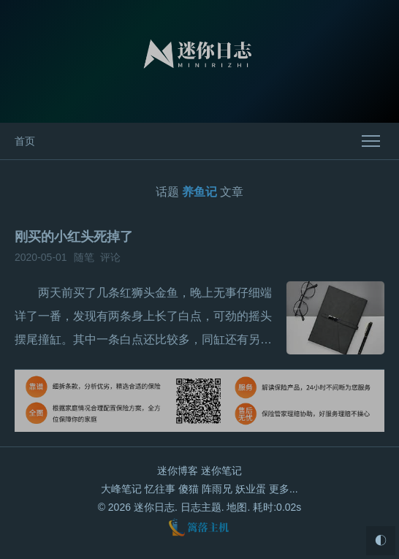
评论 (110, 257)
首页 (25, 141)
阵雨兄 (217, 489)
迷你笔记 (221, 470)
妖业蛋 (250, 489)
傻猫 (188, 489)
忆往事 (160, 489)
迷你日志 (154, 507)
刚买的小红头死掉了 (74, 236)
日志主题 (200, 507)
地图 (237, 507)
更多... (283, 489)
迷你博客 (177, 470)
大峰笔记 (121, 489)
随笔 (84, 257)
